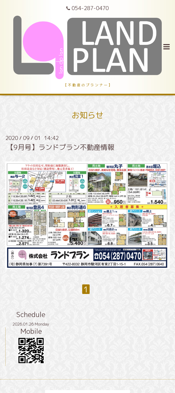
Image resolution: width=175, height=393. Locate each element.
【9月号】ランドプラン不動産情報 (60, 147)
